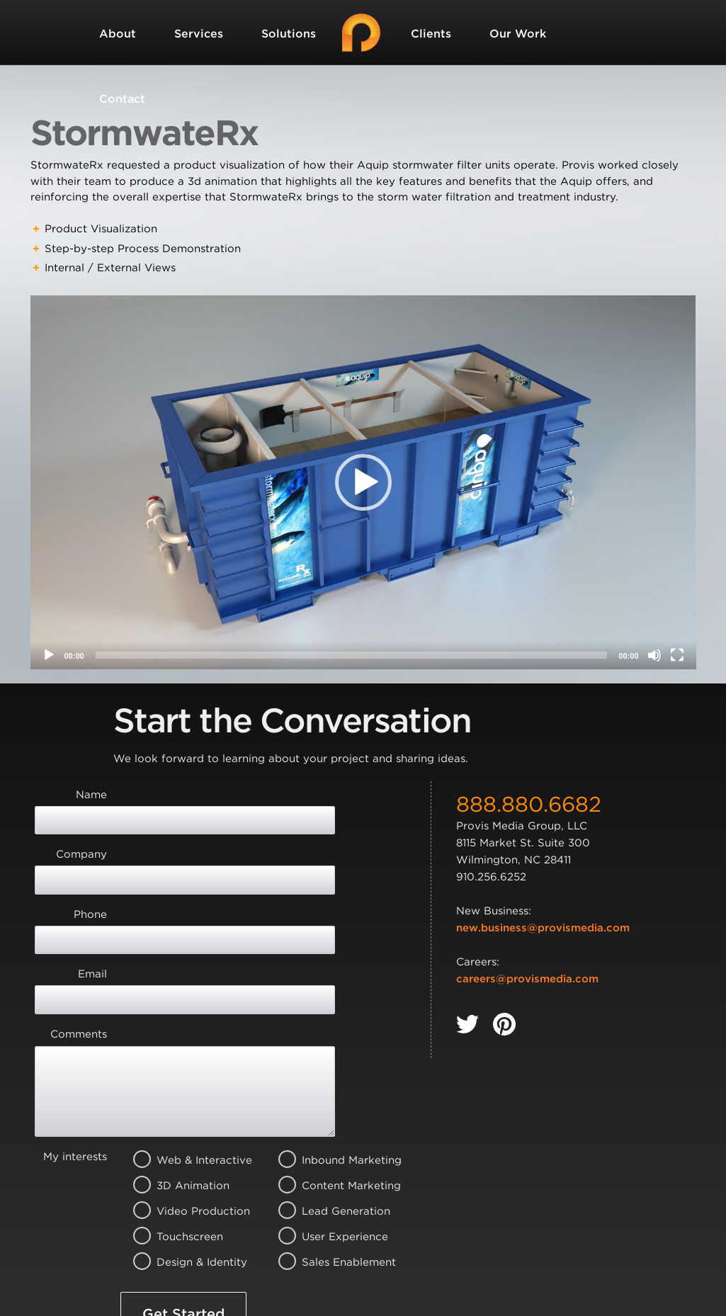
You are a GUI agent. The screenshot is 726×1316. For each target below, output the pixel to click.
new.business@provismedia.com (543, 927)
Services (198, 33)
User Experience (332, 1109)
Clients (431, 33)
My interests (75, 1029)
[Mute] (654, 655)
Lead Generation (332, 1083)
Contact (122, 99)
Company (81, 828)
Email (92, 897)
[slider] (352, 655)
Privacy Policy (384, 1241)
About (117, 33)
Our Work (517, 33)
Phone (90, 863)
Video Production (187, 1083)
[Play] (49, 655)
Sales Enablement (332, 1134)
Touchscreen (187, 1109)
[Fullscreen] (677, 655)
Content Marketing (332, 1058)
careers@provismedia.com (527, 978)
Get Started (183, 1186)
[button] (363, 482)
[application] (363, 482)
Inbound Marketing (332, 1032)
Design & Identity (187, 1134)
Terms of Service (181, 1258)
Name (91, 794)
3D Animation (187, 1058)
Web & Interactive (187, 1032)
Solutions (288, 33)
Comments (78, 932)
